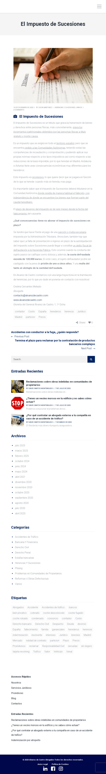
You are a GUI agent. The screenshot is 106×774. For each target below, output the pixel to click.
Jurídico (81, 311)
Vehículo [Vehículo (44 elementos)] (58, 651)
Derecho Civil (22, 547)
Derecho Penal (22, 552)
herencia (69, 311)
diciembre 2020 (23, 482)
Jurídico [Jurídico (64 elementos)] (63, 635)
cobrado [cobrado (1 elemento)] (34, 612)
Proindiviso (17, 693)
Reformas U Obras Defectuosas (32, 578)
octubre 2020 (22, 492)
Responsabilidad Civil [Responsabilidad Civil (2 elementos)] (53, 646)
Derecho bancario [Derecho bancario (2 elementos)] (22, 624)
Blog (13, 698)
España (42, 311)
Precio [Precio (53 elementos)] (76, 640)
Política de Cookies (60, 764)
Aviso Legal (43, 764)
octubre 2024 (22, 461)
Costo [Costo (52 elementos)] (78, 618)
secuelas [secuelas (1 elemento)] (72, 646)
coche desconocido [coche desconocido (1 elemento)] (54, 612)
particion (30, 317)
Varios (79, 107)
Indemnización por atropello (25, 740)
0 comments (18, 110)
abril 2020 (20, 513)
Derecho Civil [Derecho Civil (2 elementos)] (42, 624)
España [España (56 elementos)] (16, 629)
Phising (18, 568)
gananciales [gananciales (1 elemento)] (58, 629)
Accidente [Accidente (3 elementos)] (33, 607)
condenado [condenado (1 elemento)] (38, 618)
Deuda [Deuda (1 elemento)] (70, 624)
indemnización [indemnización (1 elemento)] (20, 635)
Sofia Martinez (45, 107)
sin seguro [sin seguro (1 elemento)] (86, 646)
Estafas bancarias (24, 557)
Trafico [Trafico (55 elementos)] (37, 651)
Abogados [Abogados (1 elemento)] (18, 607)
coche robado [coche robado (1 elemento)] (20, 618)
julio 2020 (20, 508)
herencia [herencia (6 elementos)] (87, 629)
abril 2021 (20, 476)
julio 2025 (20, 445)
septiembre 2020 (24, 497)
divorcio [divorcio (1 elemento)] (82, 624)
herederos (55, 311)
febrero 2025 (22, 456)
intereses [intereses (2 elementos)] (50, 635)
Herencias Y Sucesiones (65, 107)
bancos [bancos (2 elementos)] (73, 607)
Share (82, 322)
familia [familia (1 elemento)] (44, 629)
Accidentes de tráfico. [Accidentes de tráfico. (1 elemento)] (53, 607)
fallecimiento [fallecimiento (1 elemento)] (31, 629)
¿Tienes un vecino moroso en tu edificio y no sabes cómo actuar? (45, 725)
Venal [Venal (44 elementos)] (69, 651)
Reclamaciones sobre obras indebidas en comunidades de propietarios (48, 720)
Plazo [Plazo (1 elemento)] (66, 640)
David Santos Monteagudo (41, 388)
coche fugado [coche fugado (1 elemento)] (75, 612)
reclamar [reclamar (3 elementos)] (34, 646)
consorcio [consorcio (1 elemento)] (52, 618)
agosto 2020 (22, 503)
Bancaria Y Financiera (26, 542)
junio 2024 (20, 466)
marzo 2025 (21, 450)
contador (20, 311)
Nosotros (16, 682)
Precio (42, 317)
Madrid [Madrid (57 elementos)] (87, 635)
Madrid (18, 317)
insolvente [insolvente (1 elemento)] (37, 635)
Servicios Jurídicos (21, 687)
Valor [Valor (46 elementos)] (47, 651)
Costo (31, 311)
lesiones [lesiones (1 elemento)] (75, 635)
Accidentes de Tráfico (26, 536)
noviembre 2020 (23, 487)
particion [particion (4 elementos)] (54, 640)
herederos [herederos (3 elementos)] (73, 629)
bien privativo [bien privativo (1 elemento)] (20, 612)
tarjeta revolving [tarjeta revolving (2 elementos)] (21, 651)
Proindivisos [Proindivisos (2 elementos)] (19, 646)
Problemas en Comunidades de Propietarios (38, 573)
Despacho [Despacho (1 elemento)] (58, 624)
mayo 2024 (21, 471)
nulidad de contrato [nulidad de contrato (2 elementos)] (36, 640)
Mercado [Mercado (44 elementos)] (17, 640)
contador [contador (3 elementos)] (67, 618)
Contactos (16, 703)
